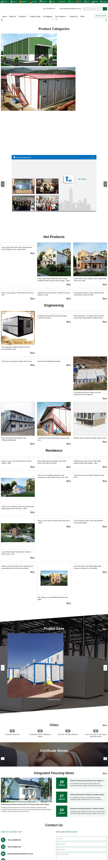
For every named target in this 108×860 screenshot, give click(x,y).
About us (21, 827)
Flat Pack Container (55, 831)
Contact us (22, 831)
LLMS (80, 847)
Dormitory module (55, 840)
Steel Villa (22, 834)
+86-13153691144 (49, 8)
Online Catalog (54, 851)
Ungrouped (52, 827)
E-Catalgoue (47, 16)
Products (23, 16)
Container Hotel (24, 837)
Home (4, 16)
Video (49, 847)
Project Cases (35, 16)
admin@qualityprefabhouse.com (70, 8)
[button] (106, 20)
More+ (105, 135)
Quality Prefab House (56, 837)
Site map (69, 847)
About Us (12, 16)
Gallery (26, 847)
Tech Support (61, 16)
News (82, 16)
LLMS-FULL (93, 847)
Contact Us (73, 16)
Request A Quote (101, 15)
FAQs (59, 847)
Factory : (11, 796)
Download (38, 847)
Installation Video (24, 840)
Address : (11, 791)
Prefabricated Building (56, 834)
